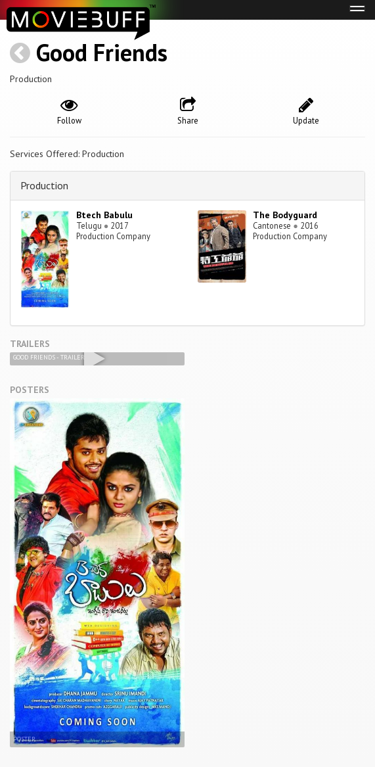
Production (44, 185)
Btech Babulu (104, 215)
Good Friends (101, 52)
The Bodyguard (285, 215)
